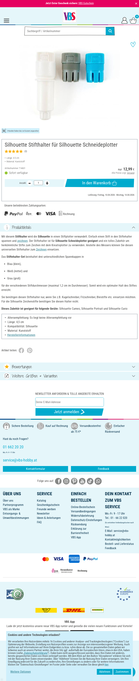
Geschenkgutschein (48, 505)
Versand (130, 173)
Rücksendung (79, 524)
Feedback (103, 469)
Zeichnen (41, 249)
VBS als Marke (11, 509)
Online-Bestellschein (83, 507)
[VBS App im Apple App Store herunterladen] (82, 634)
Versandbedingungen (83, 511)
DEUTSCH (69, 645)
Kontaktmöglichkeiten (117, 539)
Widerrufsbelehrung (82, 515)
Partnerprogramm (13, 505)
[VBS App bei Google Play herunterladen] (57, 634)
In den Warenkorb (99, 183)
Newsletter (43, 513)
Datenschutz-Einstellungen (86, 520)
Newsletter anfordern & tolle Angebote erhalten (69, 394)
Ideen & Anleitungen (49, 518)
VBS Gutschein (86, 3)
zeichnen (22, 241)
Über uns (8, 500)
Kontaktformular (35, 469)
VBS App (76, 537)
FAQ (39, 522)
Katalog (41, 500)
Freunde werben (46, 509)
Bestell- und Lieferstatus (119, 544)
